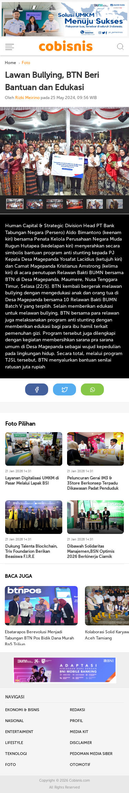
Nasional (14, 721)
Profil (76, 721)
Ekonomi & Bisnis (22, 710)
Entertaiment (19, 732)
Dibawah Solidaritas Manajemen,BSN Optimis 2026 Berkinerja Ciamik (90, 551)
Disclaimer (81, 743)
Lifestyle (14, 743)
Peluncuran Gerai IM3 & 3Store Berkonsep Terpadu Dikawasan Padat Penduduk (92, 483)
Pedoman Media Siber (91, 754)
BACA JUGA (18, 576)
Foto (10, 764)
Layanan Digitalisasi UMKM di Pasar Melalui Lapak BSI (32, 481)
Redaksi (77, 710)
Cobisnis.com (79, 781)
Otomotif (80, 764)
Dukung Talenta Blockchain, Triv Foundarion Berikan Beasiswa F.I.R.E (31, 551)
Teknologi (16, 754)
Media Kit (79, 732)
